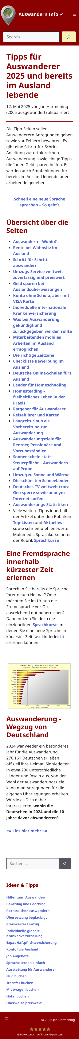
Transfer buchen (19, 982)
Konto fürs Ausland (22, 949)
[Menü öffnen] (74, 14)
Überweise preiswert (24, 1003)
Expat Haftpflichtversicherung (31, 942)
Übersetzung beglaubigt (26, 917)
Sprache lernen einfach (25, 962)
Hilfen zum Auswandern (26, 897)
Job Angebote (17, 956)
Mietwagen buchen (22, 989)
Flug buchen (16, 976)
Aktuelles (52, 522)
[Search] (69, 36)
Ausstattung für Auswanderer (31, 969)
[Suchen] (65, 863)
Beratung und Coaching (26, 904)
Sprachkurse (46, 540)
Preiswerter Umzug (22, 924)
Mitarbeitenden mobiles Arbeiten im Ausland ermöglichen (37, 343)
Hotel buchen (17, 996)
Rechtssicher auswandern (28, 910)
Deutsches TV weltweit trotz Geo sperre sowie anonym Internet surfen (41, 492)
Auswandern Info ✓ (41, 14)
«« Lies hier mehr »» (26, 831)
